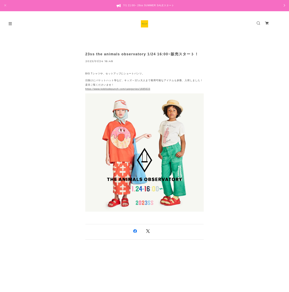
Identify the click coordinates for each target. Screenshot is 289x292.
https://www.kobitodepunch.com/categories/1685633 (117, 89)
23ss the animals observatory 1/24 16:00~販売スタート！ (141, 54)
